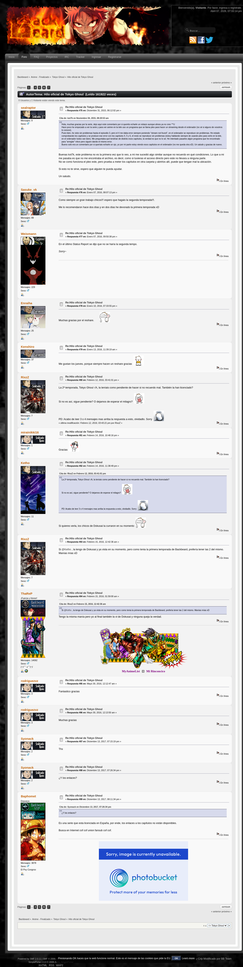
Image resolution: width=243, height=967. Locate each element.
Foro (24, 57)
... (32, 87)
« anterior (216, 82)
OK (176, 958)
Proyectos (51, 57)
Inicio (12, 57)
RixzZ (25, 377)
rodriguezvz (29, 681)
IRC (67, 57)
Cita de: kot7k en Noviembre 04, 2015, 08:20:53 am (84, 118)
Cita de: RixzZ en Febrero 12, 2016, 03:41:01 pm (82, 473)
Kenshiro (27, 346)
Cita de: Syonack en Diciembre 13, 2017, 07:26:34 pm (85, 807)
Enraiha (26, 303)
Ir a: (205, 925)
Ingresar (96, 57)
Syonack (27, 738)
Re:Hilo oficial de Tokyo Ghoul (83, 107)
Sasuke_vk (29, 189)
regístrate (235, 7)
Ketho (25, 463)
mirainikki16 (30, 432)
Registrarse (114, 57)
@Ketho (66, 549)
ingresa (223, 7)
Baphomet (28, 796)
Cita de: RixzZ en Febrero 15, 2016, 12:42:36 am (82, 604)
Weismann (28, 234)
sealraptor (28, 107)
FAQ (36, 57)
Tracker (80, 57)
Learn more (188, 958)
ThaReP (26, 593)
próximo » (227, 82)
